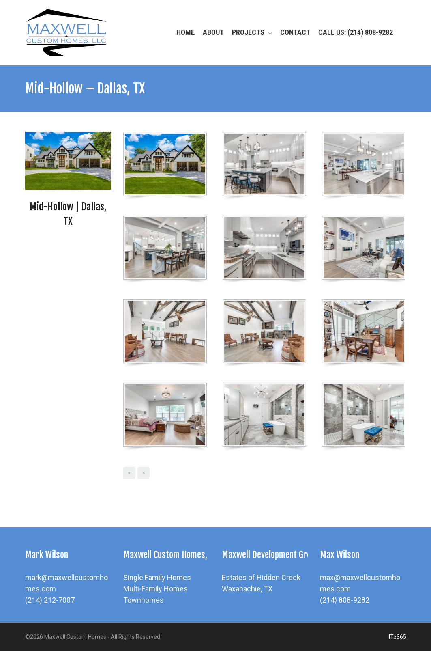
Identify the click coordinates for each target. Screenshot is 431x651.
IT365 (397, 637)
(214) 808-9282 (344, 600)
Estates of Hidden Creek (261, 577)
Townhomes (143, 600)
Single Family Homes (157, 577)
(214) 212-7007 (50, 600)
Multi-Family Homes (155, 588)
